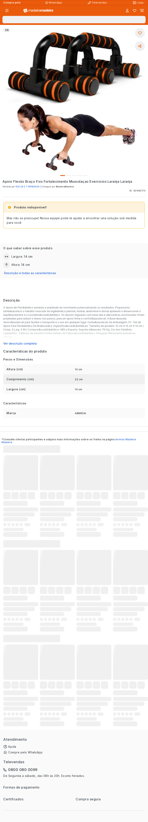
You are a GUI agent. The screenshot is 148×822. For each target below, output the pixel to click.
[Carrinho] (142, 10)
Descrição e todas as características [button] (30, 273)
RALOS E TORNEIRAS (27, 186)
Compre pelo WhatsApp (25, 752)
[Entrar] (127, 10)
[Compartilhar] (140, 46)
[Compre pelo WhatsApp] (54, 2)
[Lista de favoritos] (134, 10)
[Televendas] (98, 2)
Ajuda (12, 746)
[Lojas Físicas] (139, 2)
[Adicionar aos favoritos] (140, 33)
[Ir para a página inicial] (38, 11)
